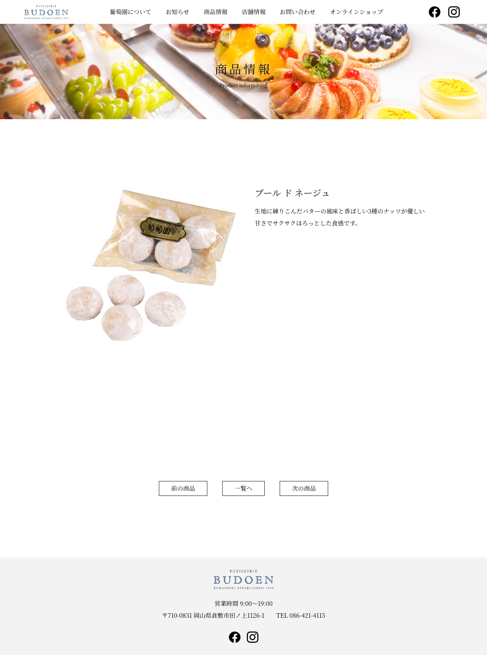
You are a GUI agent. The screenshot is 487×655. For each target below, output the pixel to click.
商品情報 (215, 11)
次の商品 (304, 488)
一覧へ (243, 488)
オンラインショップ (356, 11)
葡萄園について (130, 11)
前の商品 (183, 488)
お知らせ (177, 11)
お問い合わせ (297, 11)
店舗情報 (254, 11)
